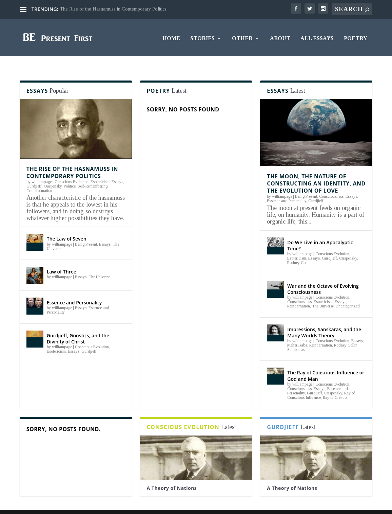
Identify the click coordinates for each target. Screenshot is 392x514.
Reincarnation (298, 293)
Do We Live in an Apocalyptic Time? (320, 232)
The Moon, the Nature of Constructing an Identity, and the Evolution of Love (316, 170)
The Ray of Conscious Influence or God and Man (325, 362)
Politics (70, 173)
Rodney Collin (299, 249)
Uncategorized (348, 293)
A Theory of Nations (172, 475)
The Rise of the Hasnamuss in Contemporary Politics (113, 9)
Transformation (39, 177)
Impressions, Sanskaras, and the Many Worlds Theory (324, 319)
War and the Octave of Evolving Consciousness (322, 276)
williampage (42, 168)
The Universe (99, 264)
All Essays (317, 36)
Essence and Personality (74, 289)
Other (242, 36)
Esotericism (100, 168)
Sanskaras (296, 336)
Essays (117, 168)
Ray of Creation (336, 384)
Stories (202, 36)
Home (171, 36)
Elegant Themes (63, 504)
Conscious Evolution (72, 168)
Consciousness (331, 183)
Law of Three (61, 258)
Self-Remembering (92, 173)
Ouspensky (53, 173)
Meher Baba (297, 332)
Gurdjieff (34, 173)
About (280, 36)
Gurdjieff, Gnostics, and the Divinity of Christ (78, 325)
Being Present (86, 231)
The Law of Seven (66, 226)
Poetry (355, 36)
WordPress (120, 504)
